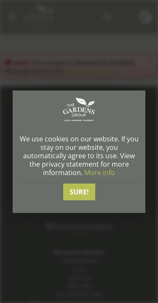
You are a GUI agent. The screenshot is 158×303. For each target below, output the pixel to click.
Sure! (79, 192)
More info (99, 172)
